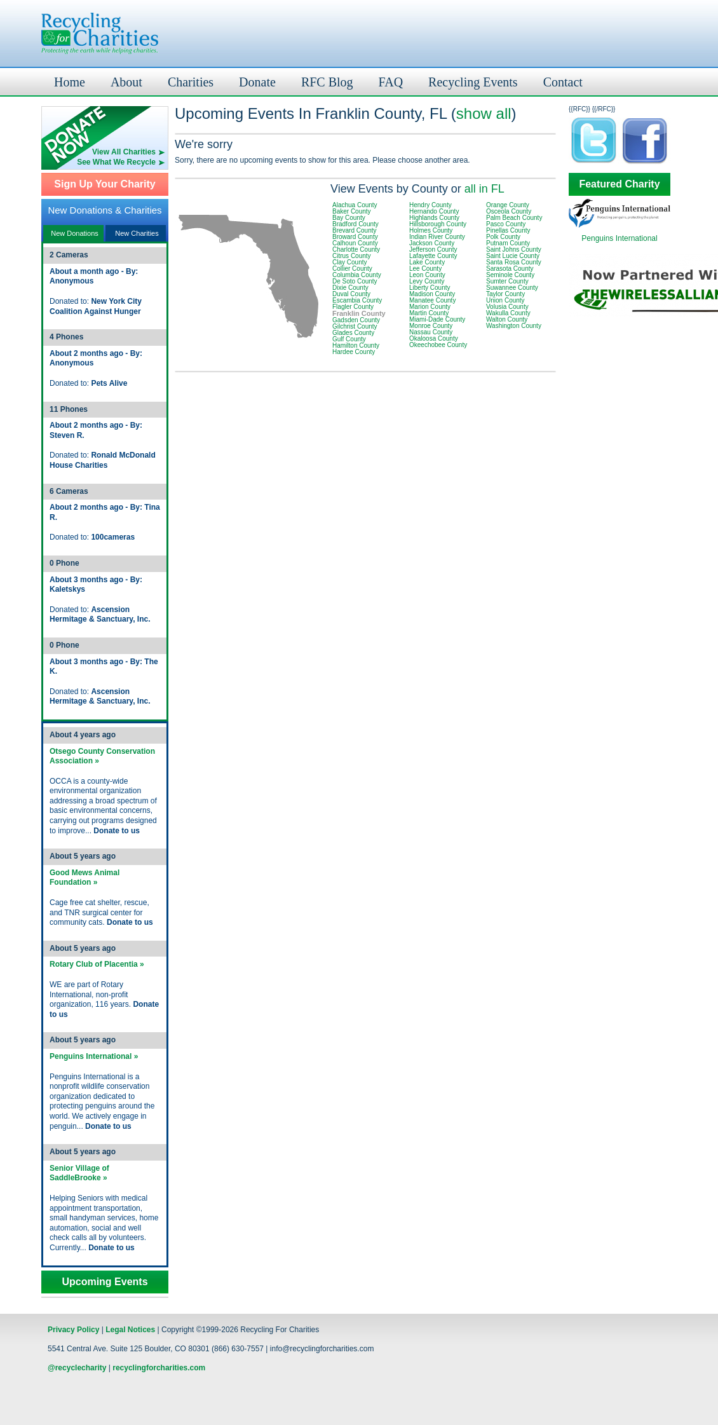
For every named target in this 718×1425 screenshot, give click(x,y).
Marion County (429, 306)
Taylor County (505, 293)
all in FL (484, 188)
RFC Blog (327, 82)
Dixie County (350, 287)
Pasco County (505, 224)
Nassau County (430, 332)
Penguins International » (94, 1056)
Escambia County (357, 300)
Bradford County (355, 224)
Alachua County (354, 204)
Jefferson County (433, 249)
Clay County (349, 262)
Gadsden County (356, 320)
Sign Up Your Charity (104, 184)
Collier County (352, 268)
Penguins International (619, 238)
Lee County (425, 268)
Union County (505, 300)
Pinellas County (508, 230)
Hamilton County (355, 345)
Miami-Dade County (437, 319)
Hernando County (434, 211)
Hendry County (430, 204)
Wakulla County (508, 313)
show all (483, 113)
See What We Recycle (116, 162)
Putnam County (508, 243)
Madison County (432, 293)
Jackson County (431, 243)
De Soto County (354, 281)
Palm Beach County (514, 217)
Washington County (513, 325)
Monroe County (430, 325)
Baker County (351, 211)
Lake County (427, 262)
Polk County (503, 236)
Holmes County (430, 230)
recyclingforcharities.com (158, 1367)
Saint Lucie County (512, 255)
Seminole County (510, 274)
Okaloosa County (433, 338)
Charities (190, 82)
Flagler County (353, 306)
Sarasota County (510, 268)
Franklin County (359, 313)
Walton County (506, 319)
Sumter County (507, 281)
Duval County (351, 293)
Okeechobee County (438, 344)
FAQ (391, 82)
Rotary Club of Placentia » (97, 964)
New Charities (136, 233)
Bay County (348, 217)
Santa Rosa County (513, 262)
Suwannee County (512, 287)
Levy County (427, 281)
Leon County (427, 274)
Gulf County (349, 339)
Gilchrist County (354, 326)
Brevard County (354, 230)
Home (69, 82)
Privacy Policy (73, 1329)
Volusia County (507, 306)
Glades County (353, 332)
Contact (563, 82)
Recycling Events (473, 82)
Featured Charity (619, 184)
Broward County (355, 236)
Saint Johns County (513, 249)
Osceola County (508, 211)
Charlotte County (356, 249)
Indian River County (437, 236)
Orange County (507, 204)
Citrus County (351, 255)
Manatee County (432, 300)
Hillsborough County (437, 224)
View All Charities (124, 151)
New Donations (74, 233)
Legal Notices (130, 1329)
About (126, 82)
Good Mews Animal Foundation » (84, 877)
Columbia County (356, 274)
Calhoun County (355, 243)
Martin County (429, 313)
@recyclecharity (77, 1367)
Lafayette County (433, 255)
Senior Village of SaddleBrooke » (79, 1173)
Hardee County (353, 351)
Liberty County (429, 287)
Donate (257, 82)
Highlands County (434, 217)
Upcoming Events (104, 1282)
